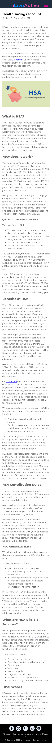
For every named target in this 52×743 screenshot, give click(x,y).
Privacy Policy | (42, 734)
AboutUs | (8, 734)
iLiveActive (16, 60)
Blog (26, 736)
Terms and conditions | (24, 734)
